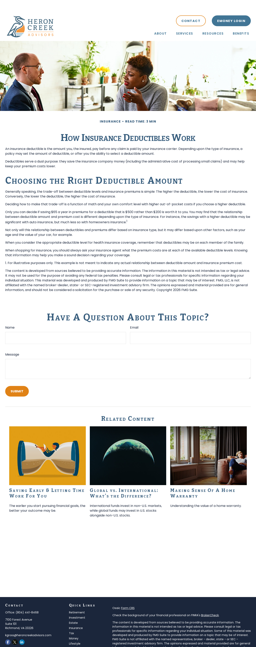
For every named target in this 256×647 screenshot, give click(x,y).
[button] (160, 21)
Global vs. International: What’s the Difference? (124, 481)
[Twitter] (15, 630)
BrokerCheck (210, 603)
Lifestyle (74, 632)
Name (10, 315)
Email (134, 315)
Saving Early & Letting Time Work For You (47, 481)
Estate (73, 611)
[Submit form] (17, 379)
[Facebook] (8, 630)
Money (73, 626)
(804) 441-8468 (27, 600)
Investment (77, 606)
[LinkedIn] (22, 630)
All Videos (75, 642)
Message (12, 342)
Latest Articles (79, 637)
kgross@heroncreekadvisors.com (28, 623)
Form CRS (128, 596)
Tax (71, 621)
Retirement (77, 600)
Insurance (76, 616)
